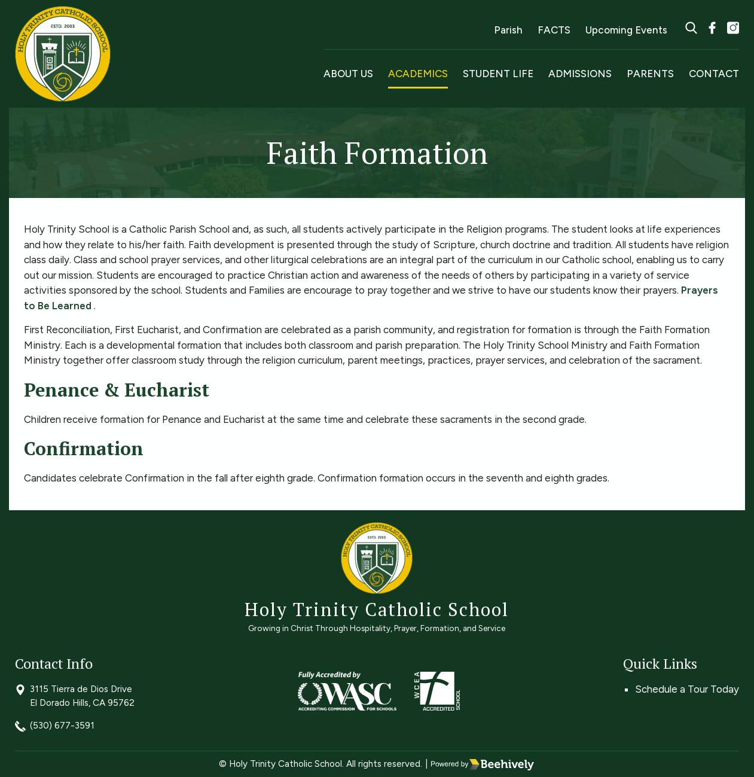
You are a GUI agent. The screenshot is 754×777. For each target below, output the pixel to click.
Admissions (580, 74)
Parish (508, 30)
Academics (418, 74)
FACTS (554, 30)
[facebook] (712, 29)
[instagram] (733, 29)
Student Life (498, 74)
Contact (714, 74)
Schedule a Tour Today (687, 689)
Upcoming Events (626, 30)
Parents (650, 74)
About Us (348, 74)
